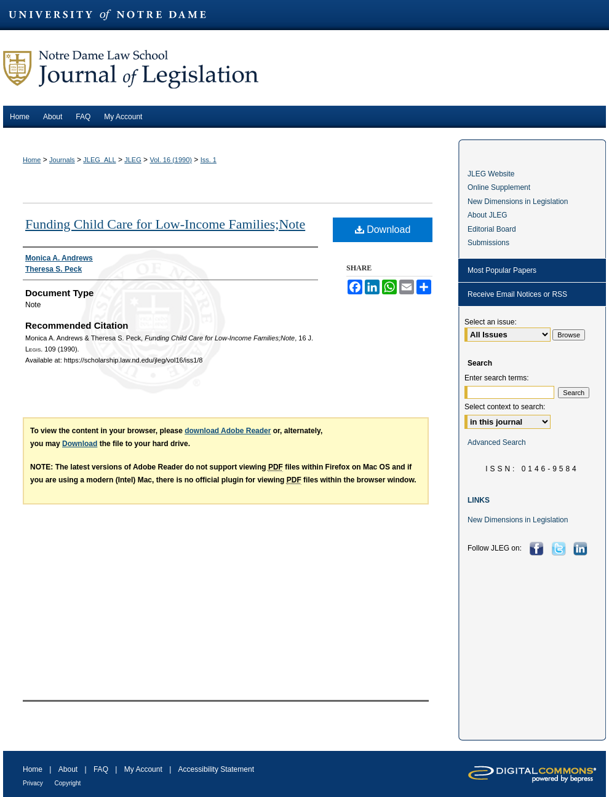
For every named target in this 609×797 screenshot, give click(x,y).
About (69, 769)
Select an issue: (490, 322)
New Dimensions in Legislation (518, 201)
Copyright (68, 783)
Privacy (34, 783)
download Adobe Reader (228, 430)
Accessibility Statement (216, 769)
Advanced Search (497, 442)
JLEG (132, 159)
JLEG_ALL (99, 159)
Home (32, 159)
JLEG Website (491, 174)
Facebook (538, 548)
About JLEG (487, 215)
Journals (62, 159)
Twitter (560, 548)
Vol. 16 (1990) (170, 159)
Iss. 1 (209, 159)
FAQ (102, 769)
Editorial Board (492, 229)
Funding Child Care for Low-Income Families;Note (165, 224)
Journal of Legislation (304, 68)
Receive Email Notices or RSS (517, 294)
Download (383, 229)
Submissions (488, 242)
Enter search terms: (496, 378)
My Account (144, 769)
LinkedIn (581, 548)
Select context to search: (504, 406)
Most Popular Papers (502, 270)
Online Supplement (499, 187)
